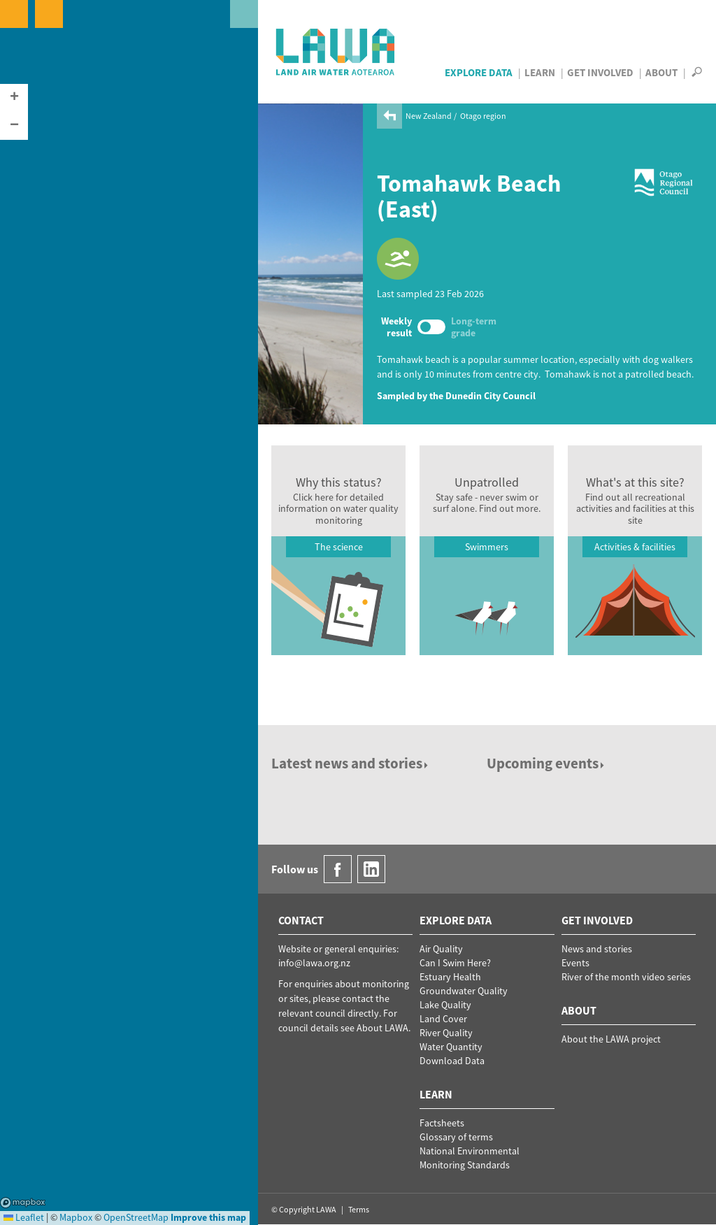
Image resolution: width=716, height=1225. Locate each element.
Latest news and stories (350, 763)
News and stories (596, 949)
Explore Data (479, 72)
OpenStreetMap (136, 1217)
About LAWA (382, 1028)
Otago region (483, 115)
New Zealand (429, 115)
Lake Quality (445, 1004)
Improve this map (208, 1217)
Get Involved (600, 72)
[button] (14, 98)
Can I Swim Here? (455, 963)
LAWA (336, 51)
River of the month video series (626, 976)
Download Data (452, 1060)
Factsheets (442, 1123)
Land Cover (443, 1018)
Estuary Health (450, 976)
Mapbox (22, 1203)
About (661, 72)
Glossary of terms (456, 1137)
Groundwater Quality (464, 990)
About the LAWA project (611, 1039)
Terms (358, 1209)
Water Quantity (451, 1046)
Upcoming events (546, 763)
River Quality (446, 1032)
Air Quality (441, 949)
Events (575, 963)
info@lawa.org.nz (314, 963)
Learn (539, 72)
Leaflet (23, 1217)
